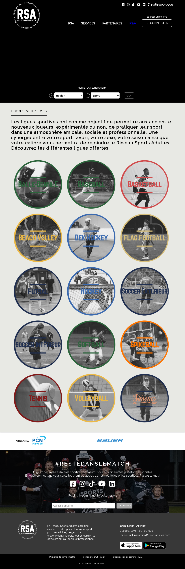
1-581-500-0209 (160, 4)
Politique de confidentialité (62, 557)
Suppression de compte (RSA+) (128, 557)
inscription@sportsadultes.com (152, 535)
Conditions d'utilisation (94, 557)
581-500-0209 (146, 530)
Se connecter (157, 22)
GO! (129, 95)
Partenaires (112, 23)
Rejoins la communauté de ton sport (92, 495)
